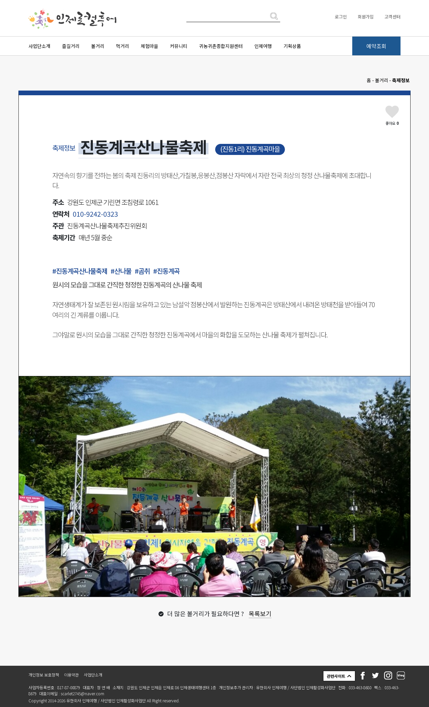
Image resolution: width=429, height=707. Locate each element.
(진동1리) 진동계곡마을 (250, 149)
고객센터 (392, 16)
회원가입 (366, 16)
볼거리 (97, 46)
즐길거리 (70, 46)
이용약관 (71, 674)
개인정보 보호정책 (43, 674)
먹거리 (122, 46)
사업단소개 (39, 46)
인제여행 (263, 46)
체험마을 (149, 46)
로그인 (341, 16)
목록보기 (260, 613)
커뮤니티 (178, 46)
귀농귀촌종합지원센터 (221, 46)
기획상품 (292, 46)
